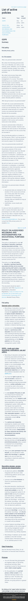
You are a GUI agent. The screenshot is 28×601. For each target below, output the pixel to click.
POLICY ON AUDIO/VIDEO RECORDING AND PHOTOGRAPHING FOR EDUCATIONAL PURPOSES (14, 597)
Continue (14, 599)
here (8, 223)
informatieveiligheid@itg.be (9, 219)
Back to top (22, 228)
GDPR (4, 596)
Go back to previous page (18, 7)
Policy (17, 297)
